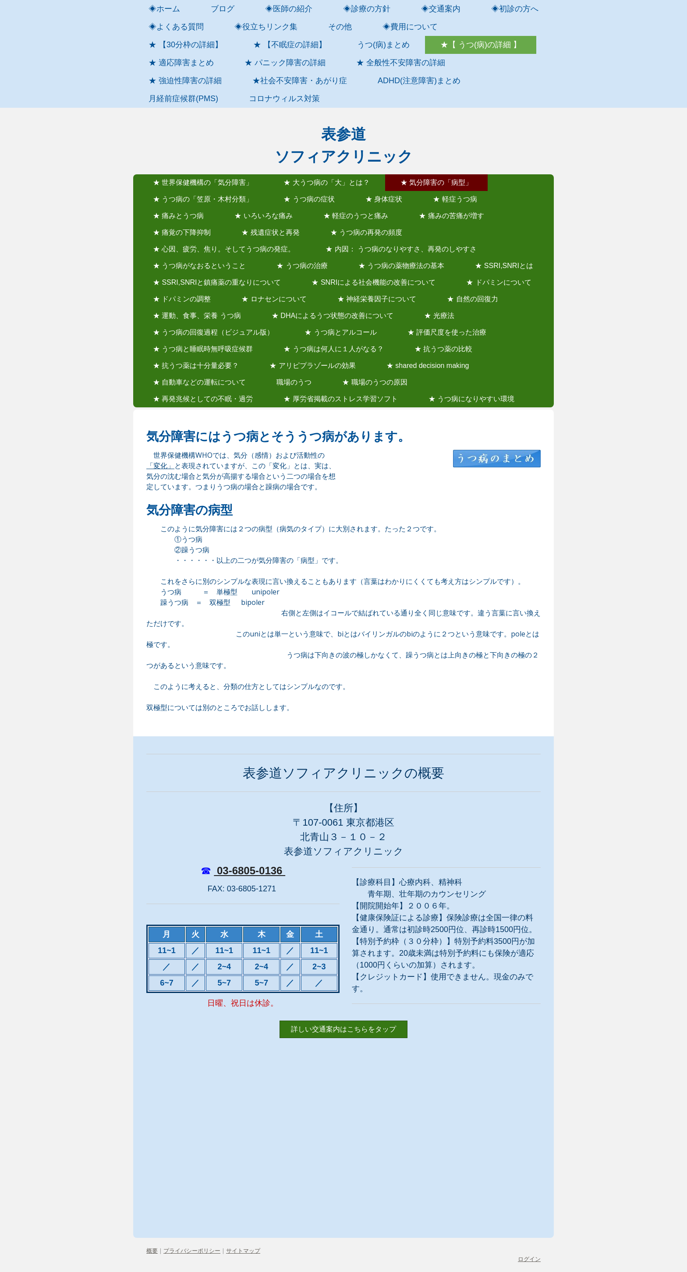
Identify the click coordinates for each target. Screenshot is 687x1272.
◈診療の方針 (366, 8)
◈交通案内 (440, 8)
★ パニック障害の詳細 (285, 62)
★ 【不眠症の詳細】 (289, 44)
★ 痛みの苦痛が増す (451, 215)
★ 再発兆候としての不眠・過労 (203, 399)
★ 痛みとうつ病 (178, 215)
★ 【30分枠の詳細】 (186, 44)
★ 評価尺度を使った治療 (446, 332)
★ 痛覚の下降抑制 (182, 232)
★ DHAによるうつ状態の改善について (332, 315)
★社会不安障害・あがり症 (299, 80)
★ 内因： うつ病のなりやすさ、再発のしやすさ (401, 249)
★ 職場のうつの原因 (374, 382)
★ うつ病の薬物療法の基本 (401, 265)
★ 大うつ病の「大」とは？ (326, 182)
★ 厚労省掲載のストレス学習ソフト (340, 399)
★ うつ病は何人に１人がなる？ (333, 349)
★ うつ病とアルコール (340, 332)
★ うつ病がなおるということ (199, 265)
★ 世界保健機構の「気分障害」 (203, 182)
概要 (152, 1250)
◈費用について (410, 26)
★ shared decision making (427, 365)
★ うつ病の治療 (301, 265)
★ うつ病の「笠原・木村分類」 (203, 199)
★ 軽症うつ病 (455, 199)
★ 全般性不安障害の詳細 (400, 62)
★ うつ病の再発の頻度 (366, 232)
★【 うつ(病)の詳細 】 (480, 44)
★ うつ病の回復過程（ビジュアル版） (213, 332)
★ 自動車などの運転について (199, 382)
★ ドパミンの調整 (182, 299)
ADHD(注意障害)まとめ (419, 80)
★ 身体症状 (383, 199)
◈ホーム (164, 8)
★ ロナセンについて (273, 299)
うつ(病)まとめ (383, 44)
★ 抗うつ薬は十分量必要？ (196, 365)
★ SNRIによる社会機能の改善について (374, 282)
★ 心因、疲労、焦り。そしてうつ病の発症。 (224, 249)
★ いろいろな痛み (263, 215)
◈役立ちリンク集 (265, 26)
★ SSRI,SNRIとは (504, 265)
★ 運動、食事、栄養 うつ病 (197, 315)
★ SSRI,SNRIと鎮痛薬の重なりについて (217, 282)
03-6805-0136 (249, 870)
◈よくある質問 (176, 26)
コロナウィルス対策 (284, 98)
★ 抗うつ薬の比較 (443, 349)
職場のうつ (294, 382)
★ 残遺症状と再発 (270, 232)
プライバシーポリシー (191, 1250)
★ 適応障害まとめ (181, 62)
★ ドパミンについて (498, 282)
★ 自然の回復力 (472, 299)
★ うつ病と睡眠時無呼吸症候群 (203, 349)
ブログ (222, 8)
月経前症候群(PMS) (183, 98)
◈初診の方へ (514, 8)
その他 (340, 26)
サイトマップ (243, 1250)
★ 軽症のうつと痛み (355, 215)
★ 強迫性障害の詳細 (185, 80)
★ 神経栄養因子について (376, 299)
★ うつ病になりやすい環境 (471, 399)
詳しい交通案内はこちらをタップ (343, 1029)
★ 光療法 (439, 315)
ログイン (529, 1259)
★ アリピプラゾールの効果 (312, 365)
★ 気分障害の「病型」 (436, 182)
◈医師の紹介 (288, 8)
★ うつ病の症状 (308, 199)
